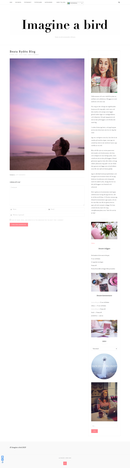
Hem (11, 2)
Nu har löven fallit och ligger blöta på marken (103, 269)
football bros (94, 316)
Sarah (92, 312)
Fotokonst (27, 2)
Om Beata (18, 2)
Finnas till (93, 265)
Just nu (101, 316)
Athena (93, 306)
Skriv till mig (60, 2)
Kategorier (48, 2)
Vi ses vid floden (95, 259)
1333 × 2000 (23, 54)
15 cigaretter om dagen (97, 262)
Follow (93, 243)
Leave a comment (33, 54)
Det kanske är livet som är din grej (100, 255)
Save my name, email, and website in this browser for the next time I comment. (37, 220)
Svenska (72, 3)
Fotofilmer (38, 2)
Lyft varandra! (21, 175)
